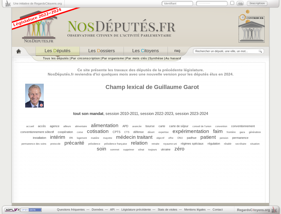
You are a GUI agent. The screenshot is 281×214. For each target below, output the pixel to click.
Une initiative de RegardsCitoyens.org (37, 3)
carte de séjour (178, 126)
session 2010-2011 (122, 113)
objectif (160, 138)
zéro (179, 148)
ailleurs (67, 126)
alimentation (104, 125)
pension (224, 138)
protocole (55, 143)
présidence (94, 143)
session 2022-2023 (156, 113)
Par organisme (113, 58)
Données (97, 209)
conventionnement (243, 126)
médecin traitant (134, 137)
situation (255, 143)
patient (208, 137)
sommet (114, 149)
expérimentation (191, 131)
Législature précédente (136, 209)
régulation (214, 143)
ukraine (165, 149)
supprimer (128, 149)
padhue (191, 137)
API (112, 209)
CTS (126, 132)
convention (221, 126)
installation (39, 137)
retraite (155, 143)
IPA (71, 138)
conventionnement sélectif (37, 131)
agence (54, 126)
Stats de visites (167, 209)
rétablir (227, 143)
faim (218, 131)
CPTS (116, 131)
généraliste (255, 132)
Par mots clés (136, 58)
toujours (152, 149)
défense (138, 131)
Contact (218, 209)
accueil (30, 126)
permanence (240, 137)
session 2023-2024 (191, 113)
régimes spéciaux (192, 143)
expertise (164, 132)
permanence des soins (33, 143)
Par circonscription (85, 58)
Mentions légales (195, 209)
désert (151, 132)
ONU (180, 138)
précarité (74, 143)
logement (82, 138)
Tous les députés (56, 58)
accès (42, 126)
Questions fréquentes (71, 209)
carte (162, 126)
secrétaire (240, 143)
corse (80, 132)
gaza (242, 132)
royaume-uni (170, 143)
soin (101, 148)
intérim (57, 137)
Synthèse (156, 58)
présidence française (115, 143)
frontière (231, 132)
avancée (137, 126)
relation (139, 143)
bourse (150, 126)
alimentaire (81, 126)
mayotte (107, 138)
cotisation (98, 131)
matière (95, 138)
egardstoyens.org (253, 210)
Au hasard (173, 58)
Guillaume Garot (176, 87)
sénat (141, 149)
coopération (65, 131)
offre (170, 138)
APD (125, 126)
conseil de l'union (201, 126)
